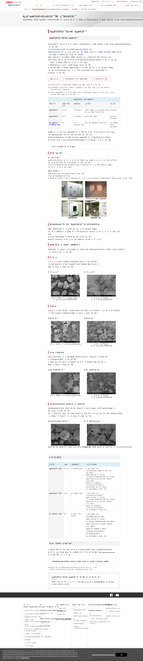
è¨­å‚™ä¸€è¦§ (29, 646)
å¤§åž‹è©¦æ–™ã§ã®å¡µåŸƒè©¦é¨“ (77, 79)
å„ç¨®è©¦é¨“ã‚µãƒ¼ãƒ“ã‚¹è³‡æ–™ (116, 612)
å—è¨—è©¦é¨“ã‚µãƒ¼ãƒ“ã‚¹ (40, 5)
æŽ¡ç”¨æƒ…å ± (131, 5)
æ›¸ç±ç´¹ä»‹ (45, 625)
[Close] (140, 654)
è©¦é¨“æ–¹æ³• (54, 79)
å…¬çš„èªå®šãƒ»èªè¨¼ (63, 5)
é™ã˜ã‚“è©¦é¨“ (98, 52)
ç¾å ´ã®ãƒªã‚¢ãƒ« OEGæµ (99, 619)
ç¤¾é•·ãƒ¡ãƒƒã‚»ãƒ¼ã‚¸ (80, 616)
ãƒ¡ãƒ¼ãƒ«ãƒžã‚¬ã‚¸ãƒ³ (113, 608)
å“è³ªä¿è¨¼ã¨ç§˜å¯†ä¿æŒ (52, 610)
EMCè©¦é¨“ (28, 640)
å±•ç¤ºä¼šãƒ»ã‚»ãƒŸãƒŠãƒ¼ (100, 604)
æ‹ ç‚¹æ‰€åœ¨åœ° (108, 5)
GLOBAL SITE (134, 1)
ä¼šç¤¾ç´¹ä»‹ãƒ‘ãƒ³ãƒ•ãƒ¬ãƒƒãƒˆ (81, 627)
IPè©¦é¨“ (87, 52)
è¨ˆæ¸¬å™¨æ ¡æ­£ (30, 643)
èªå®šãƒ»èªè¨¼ (47, 613)
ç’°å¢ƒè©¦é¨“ (75, 9)
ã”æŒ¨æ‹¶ (61, 608)
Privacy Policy (25, 658)
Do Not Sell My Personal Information (103, 655)
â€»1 (58, 49)
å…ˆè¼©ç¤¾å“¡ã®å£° (79, 609)
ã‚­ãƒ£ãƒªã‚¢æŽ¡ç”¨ (79, 623)
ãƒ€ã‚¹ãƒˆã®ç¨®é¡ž (101, 79)
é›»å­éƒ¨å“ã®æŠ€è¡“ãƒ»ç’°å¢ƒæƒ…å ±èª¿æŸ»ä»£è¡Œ (37, 630)
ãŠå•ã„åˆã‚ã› (108, 1)
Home (25, 9)
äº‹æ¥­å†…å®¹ (61, 614)
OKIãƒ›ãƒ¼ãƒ (95, 1)
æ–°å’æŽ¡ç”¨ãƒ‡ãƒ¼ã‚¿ (80, 619)
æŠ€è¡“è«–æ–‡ (45, 622)
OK (121, 655)
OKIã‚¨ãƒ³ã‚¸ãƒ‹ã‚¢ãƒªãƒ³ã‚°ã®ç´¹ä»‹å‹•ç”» (100, 622)
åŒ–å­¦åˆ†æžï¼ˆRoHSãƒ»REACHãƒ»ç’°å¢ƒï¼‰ (37, 625)
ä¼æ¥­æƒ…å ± (86, 5)
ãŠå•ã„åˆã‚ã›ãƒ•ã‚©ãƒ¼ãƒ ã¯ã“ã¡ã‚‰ (97, 582)
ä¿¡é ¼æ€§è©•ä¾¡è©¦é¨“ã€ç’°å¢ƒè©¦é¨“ (58, 9)
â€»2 (81, 49)
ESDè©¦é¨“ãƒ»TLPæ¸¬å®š (33, 617)
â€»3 (55, 52)
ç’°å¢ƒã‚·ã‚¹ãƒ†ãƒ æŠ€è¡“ (33, 633)
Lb (59, 89)
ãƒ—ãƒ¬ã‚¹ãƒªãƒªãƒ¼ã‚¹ (96, 614)
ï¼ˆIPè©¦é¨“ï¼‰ (54, 125)
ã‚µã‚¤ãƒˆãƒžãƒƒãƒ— (122, 1)
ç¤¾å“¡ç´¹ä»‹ (77, 613)
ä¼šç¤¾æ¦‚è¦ (62, 611)
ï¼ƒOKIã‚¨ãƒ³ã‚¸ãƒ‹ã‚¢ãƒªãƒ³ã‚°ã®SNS (118, 616)
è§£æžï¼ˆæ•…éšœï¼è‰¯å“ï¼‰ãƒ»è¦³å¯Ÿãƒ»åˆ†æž (38, 620)
